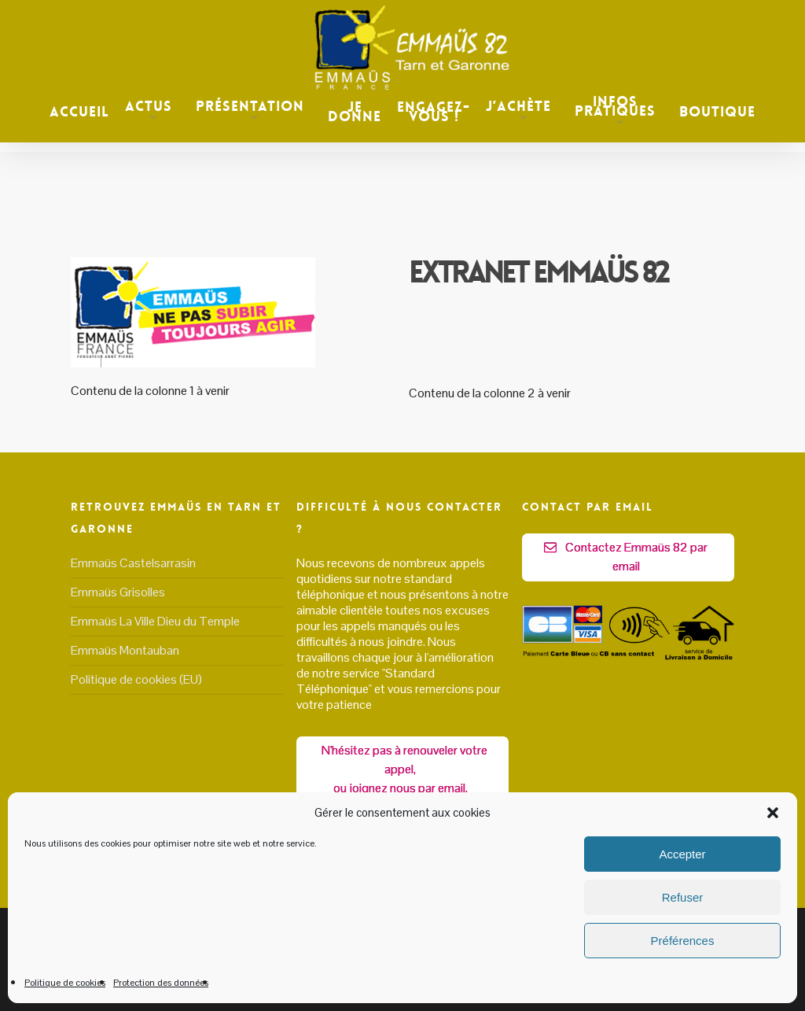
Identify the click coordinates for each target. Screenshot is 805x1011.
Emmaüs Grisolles (118, 591)
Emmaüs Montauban (125, 649)
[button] (773, 813)
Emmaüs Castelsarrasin (133, 562)
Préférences (683, 940)
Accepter (682, 854)
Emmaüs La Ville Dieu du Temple (155, 620)
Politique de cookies (64, 982)
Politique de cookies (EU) (136, 678)
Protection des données (160, 982)
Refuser (683, 897)
